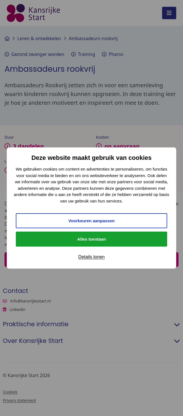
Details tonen (91, 256)
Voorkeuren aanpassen (91, 220)
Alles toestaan (91, 239)
